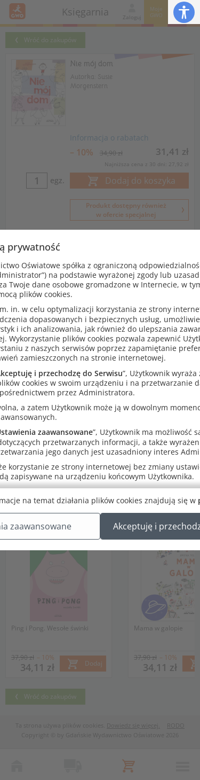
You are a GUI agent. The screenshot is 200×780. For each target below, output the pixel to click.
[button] (184, 12)
